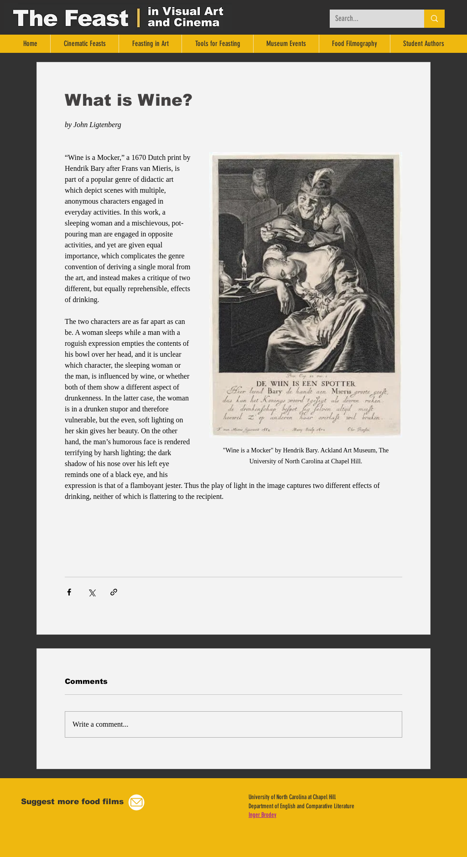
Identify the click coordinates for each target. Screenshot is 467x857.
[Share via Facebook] (69, 592)
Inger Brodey (262, 815)
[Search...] (370, 19)
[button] (136, 802)
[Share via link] (113, 592)
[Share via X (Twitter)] (91, 592)
